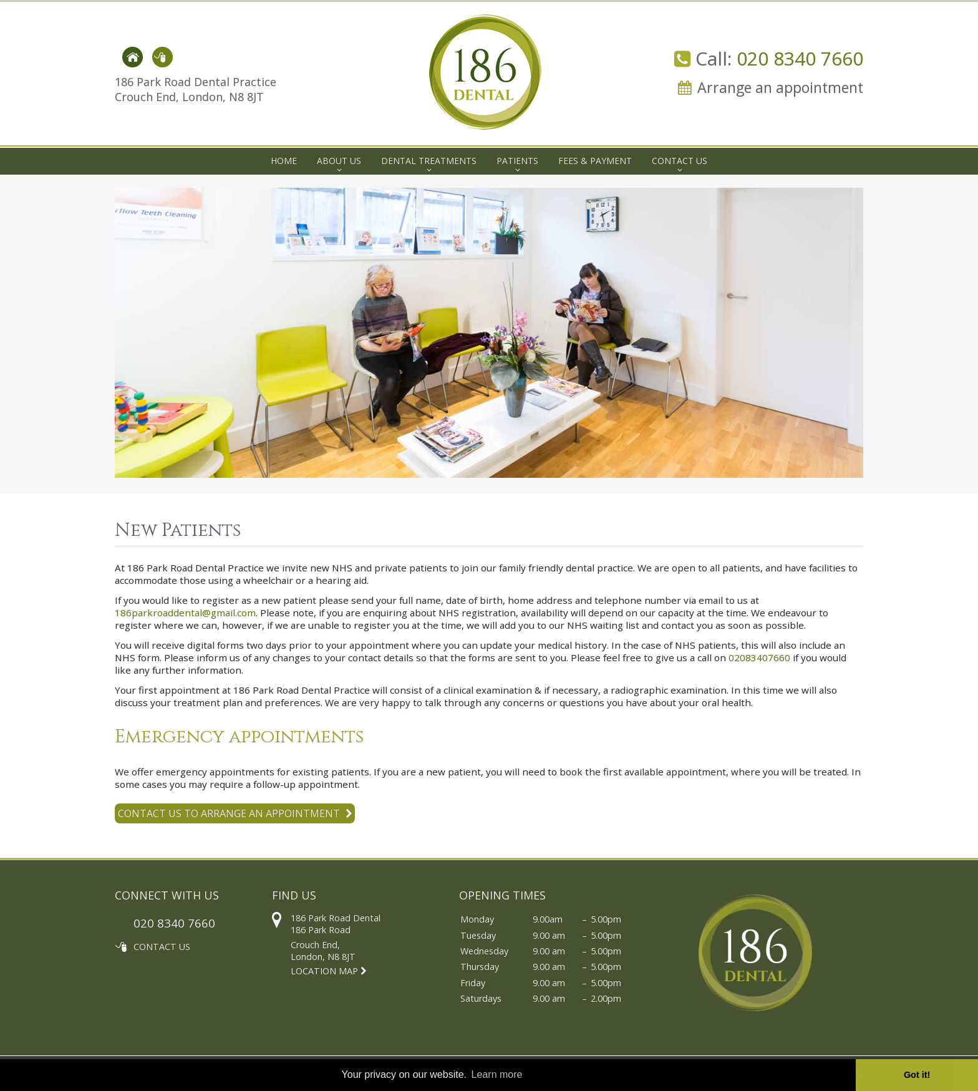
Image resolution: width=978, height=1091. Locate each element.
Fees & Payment (595, 161)
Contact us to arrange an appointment (235, 813)
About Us (339, 161)
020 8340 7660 (800, 58)
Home (284, 161)
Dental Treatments (429, 161)
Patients (517, 161)
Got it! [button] (917, 1075)
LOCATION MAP (328, 971)
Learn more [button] (497, 1074)
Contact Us (679, 161)
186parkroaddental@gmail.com (185, 612)
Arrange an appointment (780, 87)
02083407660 (759, 657)
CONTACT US (161, 947)
